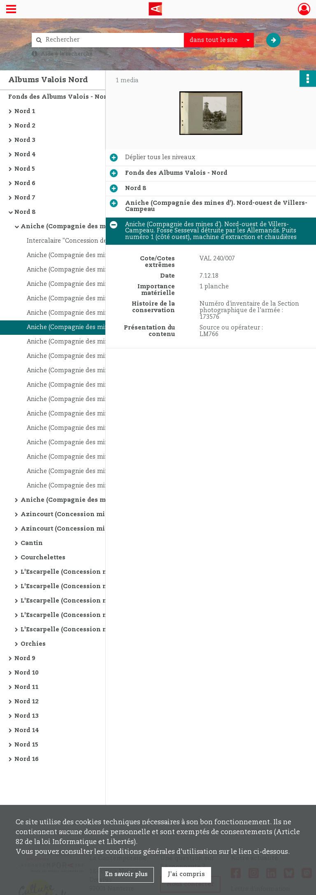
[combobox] (219, 40)
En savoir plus (126, 874)
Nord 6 (24, 183)
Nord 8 (24, 212)
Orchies (33, 644)
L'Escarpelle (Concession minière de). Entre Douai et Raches (103, 572)
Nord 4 (24, 155)
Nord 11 (26, 687)
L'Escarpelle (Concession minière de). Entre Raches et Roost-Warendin (103, 630)
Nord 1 (24, 111)
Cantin (32, 543)
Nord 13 (26, 716)
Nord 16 (26, 759)
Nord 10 (26, 673)
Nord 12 (26, 702)
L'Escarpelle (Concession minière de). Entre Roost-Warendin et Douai (103, 586)
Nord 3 (24, 140)
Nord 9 (24, 658)
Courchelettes (43, 558)
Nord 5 (24, 169)
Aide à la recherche (67, 53)
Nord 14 (26, 730)
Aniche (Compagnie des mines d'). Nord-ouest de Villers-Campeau (103, 227)
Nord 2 (24, 126)
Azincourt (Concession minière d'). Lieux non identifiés (103, 529)
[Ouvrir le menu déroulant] (11, 10)
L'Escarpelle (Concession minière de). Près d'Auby (101, 615)
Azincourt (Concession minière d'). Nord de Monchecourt (103, 514)
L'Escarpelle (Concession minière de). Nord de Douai (103, 601)
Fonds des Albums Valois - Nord (59, 97)
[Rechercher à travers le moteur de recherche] (112, 40)
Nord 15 (26, 745)
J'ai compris (186, 874)
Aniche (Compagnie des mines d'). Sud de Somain (100, 500)
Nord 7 (24, 198)
